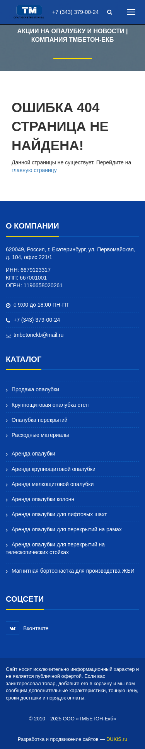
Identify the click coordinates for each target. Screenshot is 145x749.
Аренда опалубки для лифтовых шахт (59, 514)
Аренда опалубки (30, 453)
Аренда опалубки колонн (43, 499)
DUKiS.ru (116, 739)
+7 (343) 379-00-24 (75, 12)
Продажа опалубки (32, 389)
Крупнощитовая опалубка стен (50, 405)
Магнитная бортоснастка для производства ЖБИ (70, 571)
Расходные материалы (40, 435)
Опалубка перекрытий (40, 420)
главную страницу (34, 170)
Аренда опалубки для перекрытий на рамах (67, 529)
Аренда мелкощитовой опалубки (53, 484)
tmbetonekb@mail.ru (38, 335)
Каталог (23, 359)
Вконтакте (27, 628)
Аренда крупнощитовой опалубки (54, 469)
